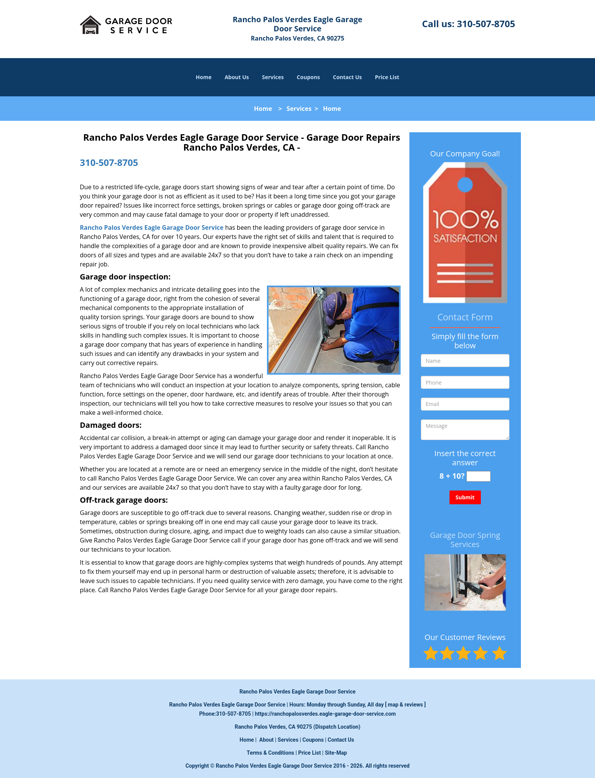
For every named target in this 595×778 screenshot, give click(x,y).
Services (273, 77)
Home (204, 77)
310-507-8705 (486, 23)
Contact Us (347, 77)
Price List (387, 77)
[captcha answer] (478, 476)
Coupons (308, 77)
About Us (237, 77)
